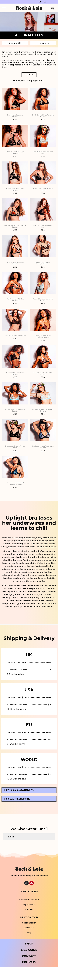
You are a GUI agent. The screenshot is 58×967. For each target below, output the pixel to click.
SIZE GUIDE (29, 949)
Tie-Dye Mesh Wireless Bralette (15, 299)
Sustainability (29, 923)
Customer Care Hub (29, 899)
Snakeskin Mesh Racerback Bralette (42, 447)
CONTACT (29, 956)
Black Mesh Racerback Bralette (15, 373)
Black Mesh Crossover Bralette (15, 115)
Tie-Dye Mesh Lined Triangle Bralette (15, 226)
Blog (29, 932)
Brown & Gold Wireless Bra (15, 336)
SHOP (29, 943)
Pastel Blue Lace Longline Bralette (43, 299)
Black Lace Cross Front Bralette (15, 189)
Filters (29, 74)
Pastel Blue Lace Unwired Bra (43, 152)
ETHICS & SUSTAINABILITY (20, 790)
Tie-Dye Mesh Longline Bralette (15, 263)
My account (29, 904)
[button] (29, 790)
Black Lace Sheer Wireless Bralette (15, 447)
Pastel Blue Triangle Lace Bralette (15, 410)
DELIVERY (29, 962)
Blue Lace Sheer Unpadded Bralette (42, 410)
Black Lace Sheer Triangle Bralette (43, 189)
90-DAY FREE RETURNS (18, 799)
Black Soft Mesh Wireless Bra (42, 226)
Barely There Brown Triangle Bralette (43, 336)
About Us (29, 927)
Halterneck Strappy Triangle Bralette (42, 263)
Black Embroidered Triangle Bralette (43, 115)
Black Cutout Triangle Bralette (15, 152)
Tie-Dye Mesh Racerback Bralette (43, 373)
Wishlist (29, 909)
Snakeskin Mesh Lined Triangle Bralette (15, 483)
